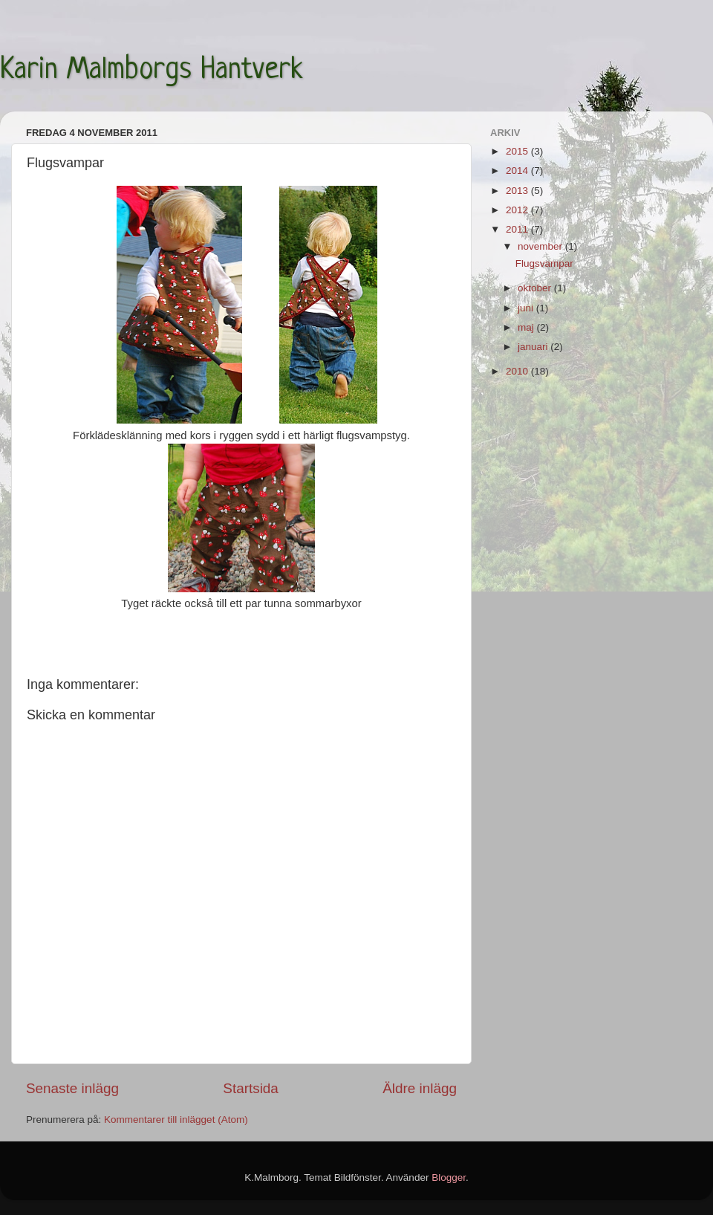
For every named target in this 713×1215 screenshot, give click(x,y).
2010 (518, 371)
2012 (518, 210)
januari (534, 346)
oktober (536, 288)
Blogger (449, 1177)
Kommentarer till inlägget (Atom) (176, 1119)
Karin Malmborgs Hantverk (151, 70)
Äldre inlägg (419, 1088)
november (541, 246)
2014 (518, 170)
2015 (518, 151)
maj (527, 327)
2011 (518, 229)
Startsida (251, 1088)
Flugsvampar (544, 263)
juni (527, 308)
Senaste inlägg (72, 1088)
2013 (518, 190)
